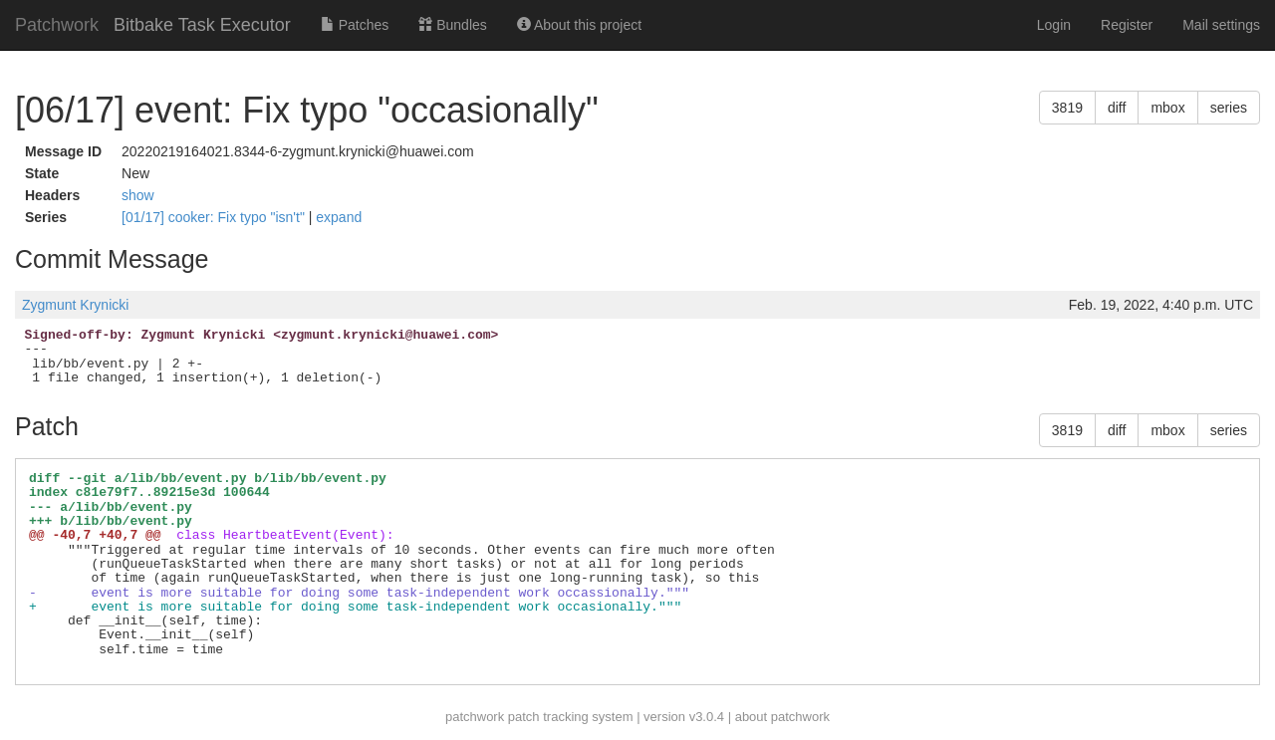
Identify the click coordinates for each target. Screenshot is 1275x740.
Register (1126, 25)
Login (1054, 25)
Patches (354, 25)
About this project (579, 25)
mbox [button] (1167, 108)
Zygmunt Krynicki (75, 305)
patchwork (474, 716)
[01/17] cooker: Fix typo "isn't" (215, 217)
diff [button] (1117, 108)
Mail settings (1221, 25)
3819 (1067, 108)
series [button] (1228, 108)
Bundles (452, 25)
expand (339, 217)
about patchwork (782, 716)
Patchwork (57, 25)
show (138, 195)
